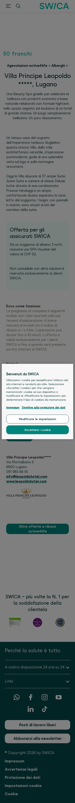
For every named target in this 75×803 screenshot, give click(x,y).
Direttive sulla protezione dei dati (43, 407)
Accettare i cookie (37, 429)
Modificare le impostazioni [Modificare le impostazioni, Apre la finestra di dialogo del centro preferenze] (37, 418)
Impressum (12, 407)
